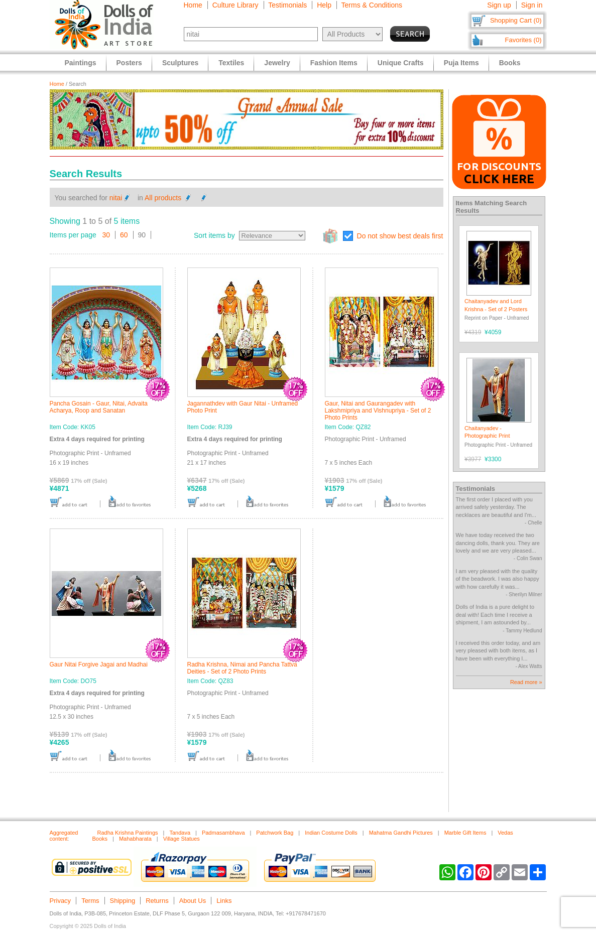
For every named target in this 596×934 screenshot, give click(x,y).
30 (106, 235)
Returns (157, 900)
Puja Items (461, 63)
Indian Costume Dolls (331, 833)
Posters (129, 63)
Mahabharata (135, 839)
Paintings (80, 63)
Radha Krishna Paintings (127, 833)
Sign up (499, 5)
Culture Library (235, 5)
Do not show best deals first (400, 236)
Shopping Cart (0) (516, 20)
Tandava (179, 833)
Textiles (231, 63)
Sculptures (180, 63)
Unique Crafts (401, 63)
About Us (192, 900)
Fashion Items (333, 63)
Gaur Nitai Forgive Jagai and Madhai (99, 664)
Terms (90, 900)
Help (324, 5)
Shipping (123, 900)
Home (193, 5)
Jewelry (277, 63)
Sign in (532, 5)
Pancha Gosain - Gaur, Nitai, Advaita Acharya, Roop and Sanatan (99, 407)
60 (124, 235)
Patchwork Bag (274, 833)
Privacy (60, 900)
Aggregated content (64, 836)
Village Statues (181, 839)
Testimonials (287, 5)
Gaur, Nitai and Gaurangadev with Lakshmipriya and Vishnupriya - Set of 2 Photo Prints (378, 410)
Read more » (526, 682)
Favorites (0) (523, 40)
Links (223, 900)
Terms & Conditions (371, 5)
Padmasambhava (223, 833)
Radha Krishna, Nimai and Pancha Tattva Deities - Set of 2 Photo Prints (242, 668)
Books (510, 63)
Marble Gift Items (465, 833)
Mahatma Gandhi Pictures (401, 833)
